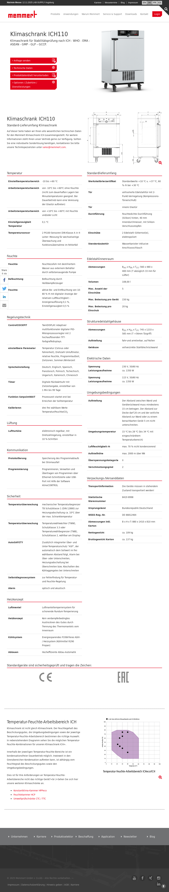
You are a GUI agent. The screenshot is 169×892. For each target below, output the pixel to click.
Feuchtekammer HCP (24, 794)
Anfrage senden (33, 60)
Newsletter (129, 836)
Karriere (97, 2)
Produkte (55, 14)
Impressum (133, 2)
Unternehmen (18, 836)
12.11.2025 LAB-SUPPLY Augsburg (38, 2)
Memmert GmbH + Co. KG (23, 14)
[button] (4, 280)
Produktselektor (62, 836)
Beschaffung (84, 836)
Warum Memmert (91, 14)
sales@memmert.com (54, 147)
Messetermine (111, 2)
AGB (66, 884)
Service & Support (112, 14)
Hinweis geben (54, 884)
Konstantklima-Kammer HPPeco (30, 790)
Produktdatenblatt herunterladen (33, 75)
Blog (123, 2)
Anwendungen (70, 14)
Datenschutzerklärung (33, 884)
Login (157, 14)
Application (107, 836)
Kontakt (144, 14)
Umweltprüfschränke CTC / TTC (30, 798)
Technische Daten (33, 68)
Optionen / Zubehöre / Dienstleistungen (33, 84)
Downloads (131, 14)
